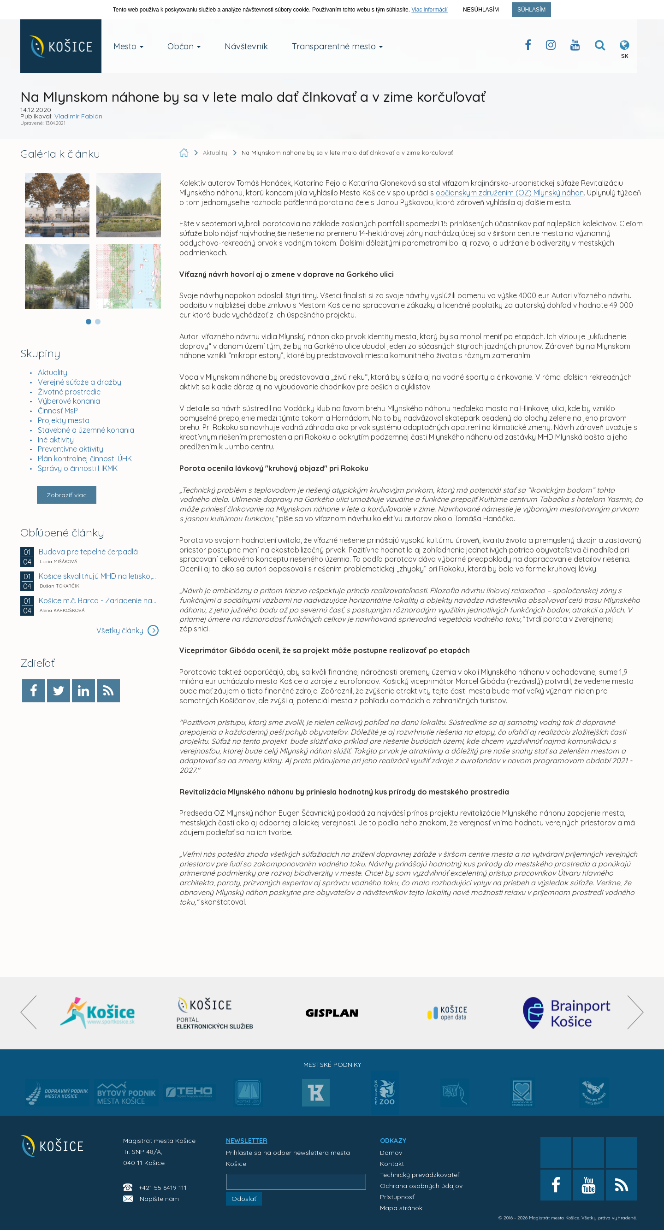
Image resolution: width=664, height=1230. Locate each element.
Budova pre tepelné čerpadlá (88, 551)
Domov (391, 1152)
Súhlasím (531, 9)
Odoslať (243, 1199)
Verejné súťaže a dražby (79, 382)
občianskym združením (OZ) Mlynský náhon (510, 192)
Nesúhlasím (481, 9)
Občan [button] (184, 46)
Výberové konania (69, 401)
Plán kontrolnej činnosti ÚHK (85, 458)
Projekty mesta (63, 420)
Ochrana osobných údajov (421, 1186)
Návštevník (246, 46)
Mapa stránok (401, 1208)
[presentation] (28, 1012)
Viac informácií (429, 9)
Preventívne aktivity (70, 448)
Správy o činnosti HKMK (78, 468)
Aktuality (52, 372)
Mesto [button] (128, 46)
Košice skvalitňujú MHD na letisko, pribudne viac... (98, 576)
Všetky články (127, 630)
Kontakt (392, 1163)
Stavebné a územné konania (86, 430)
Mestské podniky (332, 1064)
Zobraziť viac (67, 495)
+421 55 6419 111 (163, 1187)
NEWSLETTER (246, 1140)
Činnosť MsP (58, 410)
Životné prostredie (69, 391)
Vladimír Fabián (78, 116)
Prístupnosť (397, 1197)
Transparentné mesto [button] (337, 46)
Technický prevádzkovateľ (419, 1175)
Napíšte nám (159, 1199)
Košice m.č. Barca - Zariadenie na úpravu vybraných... (98, 600)
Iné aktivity (56, 439)
